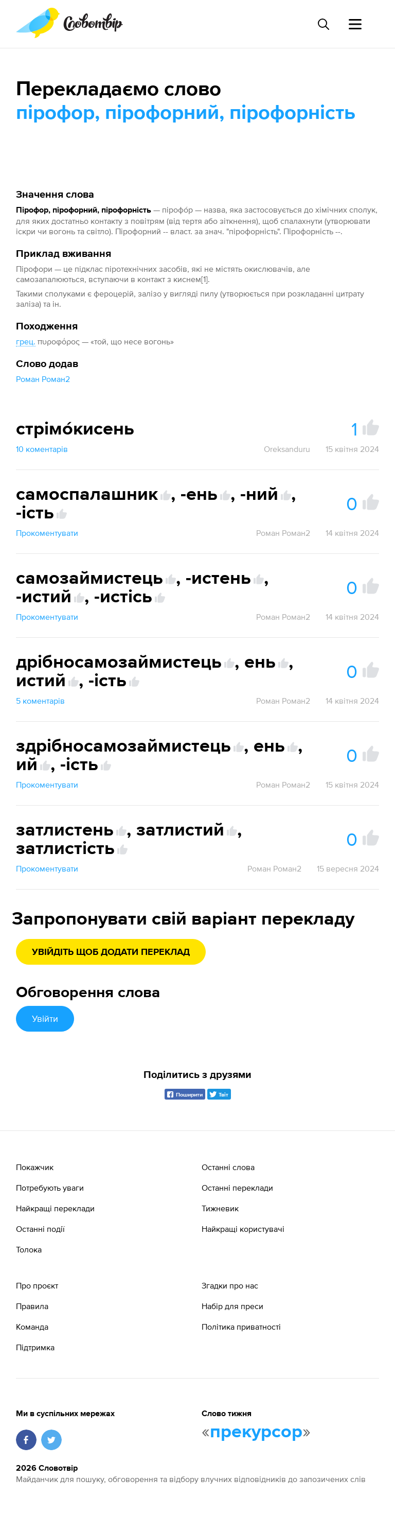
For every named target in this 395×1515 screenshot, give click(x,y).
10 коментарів (42, 449)
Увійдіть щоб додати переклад (111, 952)
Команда (32, 1326)
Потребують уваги (50, 1187)
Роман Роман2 (43, 379)
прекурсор (256, 1432)
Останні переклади (237, 1187)
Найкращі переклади (55, 1208)
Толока (29, 1249)
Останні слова (228, 1167)
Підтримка (35, 1347)
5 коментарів (40, 700)
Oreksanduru (287, 449)
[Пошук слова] (323, 24)
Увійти (45, 1018)
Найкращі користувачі (243, 1228)
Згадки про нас (230, 1285)
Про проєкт (37, 1285)
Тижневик (220, 1208)
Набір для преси (232, 1306)
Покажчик (34, 1167)
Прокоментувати (47, 532)
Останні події (40, 1228)
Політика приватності (241, 1326)
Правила (32, 1306)
